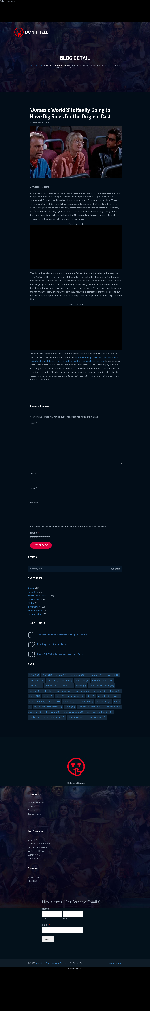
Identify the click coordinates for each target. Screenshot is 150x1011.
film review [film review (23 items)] (63, 690)
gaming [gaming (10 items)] (99, 690)
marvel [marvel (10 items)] (103, 696)
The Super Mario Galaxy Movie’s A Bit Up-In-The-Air (62, 634)
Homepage (37, 65)
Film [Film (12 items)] (48, 690)
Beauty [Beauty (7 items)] (67, 680)
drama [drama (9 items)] (81, 685)
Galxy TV (32, 839)
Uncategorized (35, 614)
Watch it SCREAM (36, 851)
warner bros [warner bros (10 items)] (97, 717)
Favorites (32, 880)
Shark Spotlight (35, 610)
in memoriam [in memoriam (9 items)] (75, 696)
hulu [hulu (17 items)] (48, 696)
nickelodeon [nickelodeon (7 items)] (85, 701)
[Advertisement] (75, 9)
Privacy (31, 810)
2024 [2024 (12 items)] (34, 675)
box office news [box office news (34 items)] (102, 680)
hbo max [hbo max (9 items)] (115, 690)
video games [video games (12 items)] (76, 717)
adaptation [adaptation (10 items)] (77, 675)
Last (65, 919)
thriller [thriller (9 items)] (34, 717)
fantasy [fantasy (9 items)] (34, 690)
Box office (33, 592)
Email (33, 488)
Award (31, 588)
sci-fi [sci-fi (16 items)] (70, 706)
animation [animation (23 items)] (36, 680)
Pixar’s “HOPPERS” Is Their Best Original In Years (60, 654)
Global (31, 603)
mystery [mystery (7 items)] (54, 701)
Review (33, 422)
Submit (48, 938)
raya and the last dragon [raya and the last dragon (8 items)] (48, 706)
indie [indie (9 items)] (60, 696)
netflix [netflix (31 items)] (68, 701)
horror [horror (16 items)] (34, 696)
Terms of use (34, 813)
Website (34, 502)
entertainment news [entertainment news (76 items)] (101, 685)
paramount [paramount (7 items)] (104, 701)
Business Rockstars (37, 847)
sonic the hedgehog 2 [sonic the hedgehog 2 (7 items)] (91, 706)
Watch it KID (34, 854)
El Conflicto (33, 858)
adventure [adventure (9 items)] (95, 675)
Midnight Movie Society (39, 843)
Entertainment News (58, 65)
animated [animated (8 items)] (112, 675)
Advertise (32, 806)
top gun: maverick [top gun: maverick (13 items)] (54, 717)
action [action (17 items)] (61, 675)
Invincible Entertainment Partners (52, 963)
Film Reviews (34, 599)
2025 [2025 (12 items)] (47, 675)
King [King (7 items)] (90, 696)
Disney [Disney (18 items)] (50, 685)
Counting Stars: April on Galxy (51, 644)
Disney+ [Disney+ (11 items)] (66, 685)
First (44, 919)
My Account (33, 877)
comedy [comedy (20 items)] (35, 685)
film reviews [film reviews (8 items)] (82, 690)
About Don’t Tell (36, 802)
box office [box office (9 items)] (82, 680)
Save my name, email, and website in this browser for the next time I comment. (69, 526)
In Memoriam (34, 606)
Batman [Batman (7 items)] (52, 680)
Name (33, 473)
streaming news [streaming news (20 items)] (73, 712)
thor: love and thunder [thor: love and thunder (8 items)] (99, 712)
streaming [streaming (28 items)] (52, 712)
